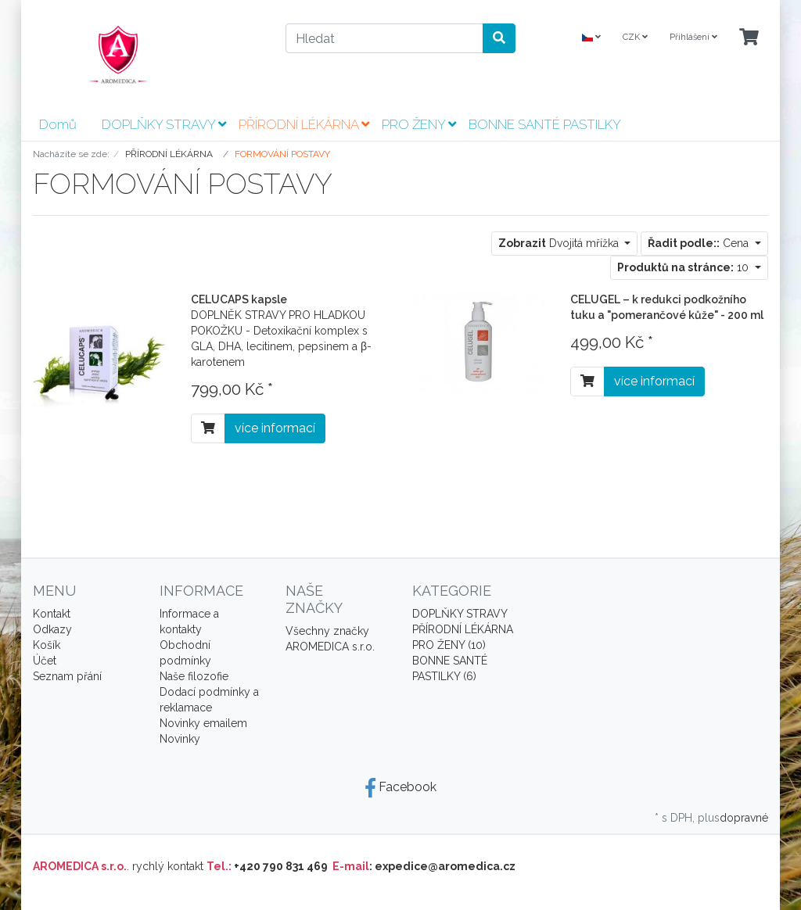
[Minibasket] (749, 37)
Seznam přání (67, 676)
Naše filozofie (194, 676)
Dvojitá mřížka (560, 243)
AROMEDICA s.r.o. (330, 646)
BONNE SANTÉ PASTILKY (545, 124)
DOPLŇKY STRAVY (164, 124)
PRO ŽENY (419, 124)
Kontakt (51, 613)
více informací (275, 428)
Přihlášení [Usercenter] (693, 37)
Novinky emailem (203, 723)
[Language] (591, 38)
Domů (58, 124)
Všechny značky (327, 631)
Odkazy (52, 629)
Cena (700, 243)
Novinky (180, 739)
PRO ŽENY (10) (449, 645)
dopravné (744, 817)
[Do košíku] (208, 428)
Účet (44, 660)
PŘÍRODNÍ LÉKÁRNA (304, 124)
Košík (46, 645)
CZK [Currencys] (635, 37)
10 (684, 267)
